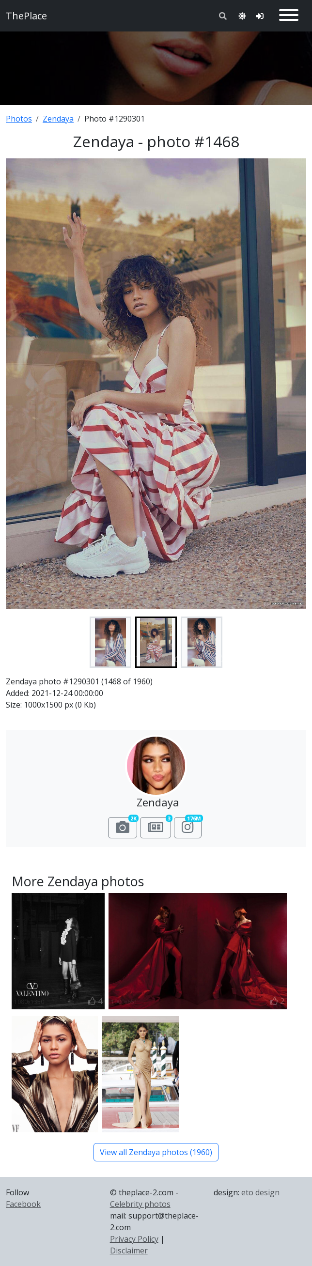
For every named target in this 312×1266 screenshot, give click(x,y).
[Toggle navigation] (288, 16)
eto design (260, 1192)
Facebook (23, 1204)
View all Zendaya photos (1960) (156, 1152)
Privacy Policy (134, 1239)
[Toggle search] (223, 16)
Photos (19, 118)
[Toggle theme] (242, 16)
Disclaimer (129, 1250)
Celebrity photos (140, 1204)
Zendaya (58, 118)
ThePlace (26, 15)
